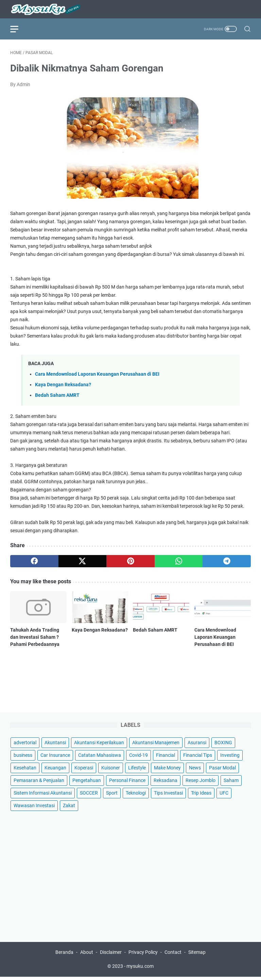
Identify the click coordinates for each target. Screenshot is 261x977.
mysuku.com (140, 966)
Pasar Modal (222, 768)
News (195, 768)
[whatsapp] (179, 561)
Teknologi (136, 793)
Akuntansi (55, 743)
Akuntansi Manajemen (155, 743)
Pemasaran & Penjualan (39, 780)
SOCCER (89, 793)
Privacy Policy (143, 952)
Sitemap (197, 952)
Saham (231, 780)
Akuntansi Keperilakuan (99, 743)
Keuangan (55, 768)
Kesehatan (25, 768)
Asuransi (197, 743)
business (23, 755)
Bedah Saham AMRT (57, 395)
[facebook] (34, 561)
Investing (230, 755)
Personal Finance (127, 780)
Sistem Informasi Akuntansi (43, 793)
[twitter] (82, 561)
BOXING (223, 743)
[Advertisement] (130, 872)
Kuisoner (110, 768)
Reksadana (165, 780)
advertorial (25, 743)
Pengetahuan (86, 780)
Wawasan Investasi (34, 806)
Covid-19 (138, 755)
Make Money (167, 768)
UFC (224, 793)
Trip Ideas (201, 793)
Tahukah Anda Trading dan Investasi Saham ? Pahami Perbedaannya (34, 637)
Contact (172, 952)
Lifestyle (137, 768)
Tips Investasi (168, 793)
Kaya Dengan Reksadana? (63, 385)
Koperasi (83, 768)
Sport (112, 793)
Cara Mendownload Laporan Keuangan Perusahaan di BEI (97, 374)
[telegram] (227, 561)
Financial (165, 755)
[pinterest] (130, 561)
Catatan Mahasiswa (99, 755)
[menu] (18, 29)
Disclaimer (111, 952)
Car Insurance (55, 755)
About (86, 952)
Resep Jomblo (200, 780)
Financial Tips (197, 755)
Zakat (69, 806)
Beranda (64, 952)
